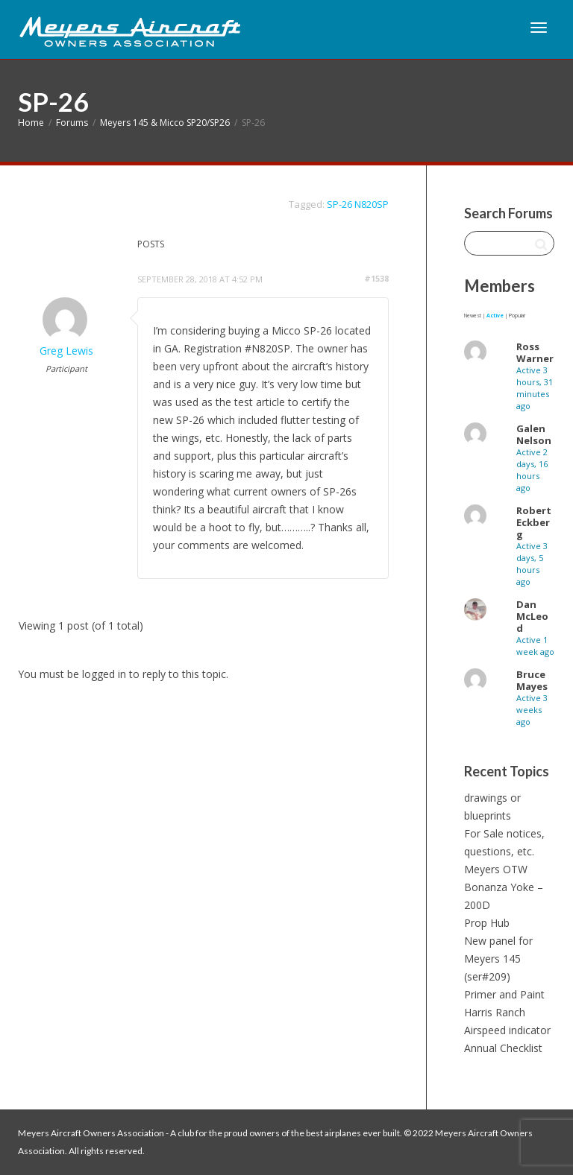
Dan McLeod (532, 616)
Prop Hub (487, 923)
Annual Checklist (503, 1048)
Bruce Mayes (532, 680)
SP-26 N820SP (358, 204)
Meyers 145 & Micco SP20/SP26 (165, 122)
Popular (517, 315)
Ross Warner (535, 352)
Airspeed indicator (507, 1030)
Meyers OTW (495, 869)
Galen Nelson (533, 434)
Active (495, 315)
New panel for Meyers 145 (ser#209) (498, 959)
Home (31, 122)
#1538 (376, 278)
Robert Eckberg (533, 522)
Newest (472, 315)
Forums (72, 122)
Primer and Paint (504, 994)
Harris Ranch (494, 1012)
